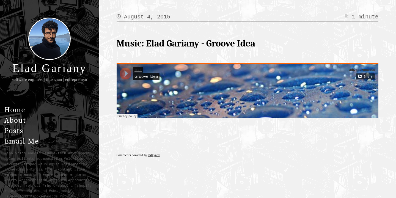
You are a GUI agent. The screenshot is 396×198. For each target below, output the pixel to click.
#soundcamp (59, 190)
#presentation (33, 180)
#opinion (78, 174)
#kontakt (63, 169)
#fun (42, 164)
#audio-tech (54, 153)
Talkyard (154, 155)
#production (80, 180)
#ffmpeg (29, 164)
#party (10, 180)
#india (36, 169)
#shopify (83, 185)
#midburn (12, 174)
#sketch (12, 190)
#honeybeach (16, 169)
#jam (49, 169)
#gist (54, 164)
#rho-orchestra (58, 185)
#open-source (55, 174)
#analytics (15, 153)
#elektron (73, 158)
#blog (9, 158)
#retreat (31, 185)
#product (57, 180)
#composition (49, 158)
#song (26, 190)
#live (79, 169)
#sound (40, 190)
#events (12, 164)
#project (12, 185)
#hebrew (79, 164)
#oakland (31, 174)
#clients (25, 158)
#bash (84, 153)
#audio (34, 153)
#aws (72, 153)
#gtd (65, 164)
